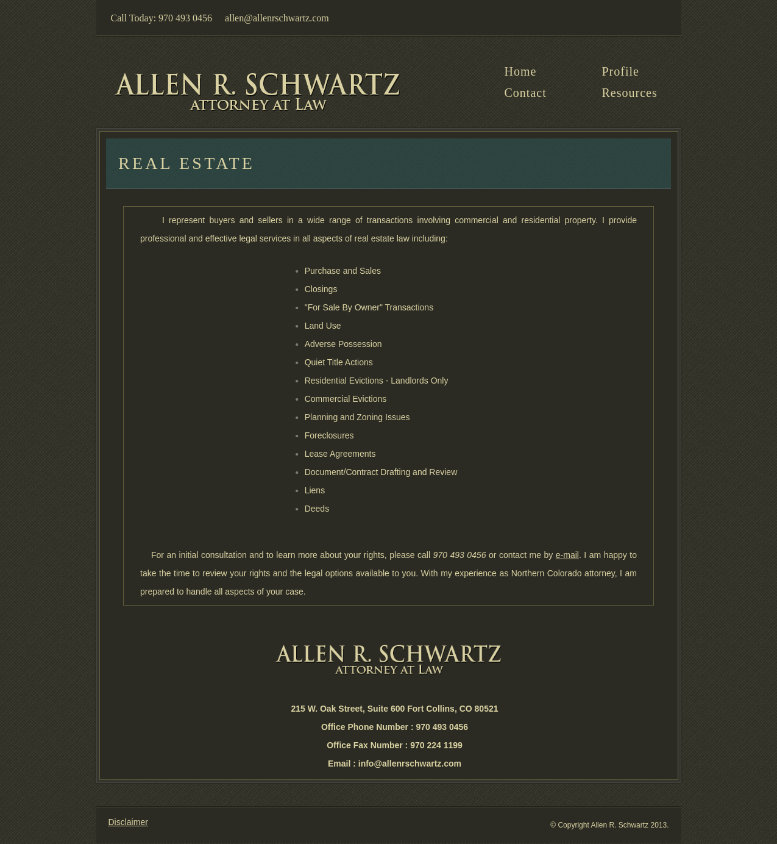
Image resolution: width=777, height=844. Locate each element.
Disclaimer (128, 822)
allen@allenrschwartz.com (277, 18)
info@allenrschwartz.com (409, 763)
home (521, 71)
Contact (526, 92)
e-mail (567, 555)
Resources (630, 92)
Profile (620, 71)
